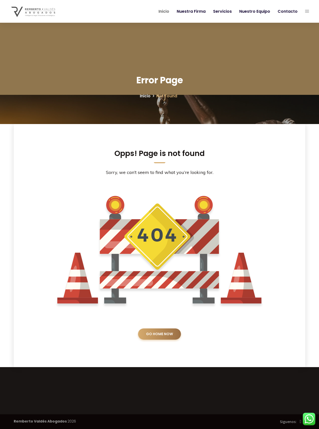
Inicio (163, 11)
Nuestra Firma (190, 11)
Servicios (221, 11)
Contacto (287, 11)
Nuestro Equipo (253, 11)
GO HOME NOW (159, 333)
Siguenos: (288, 421)
